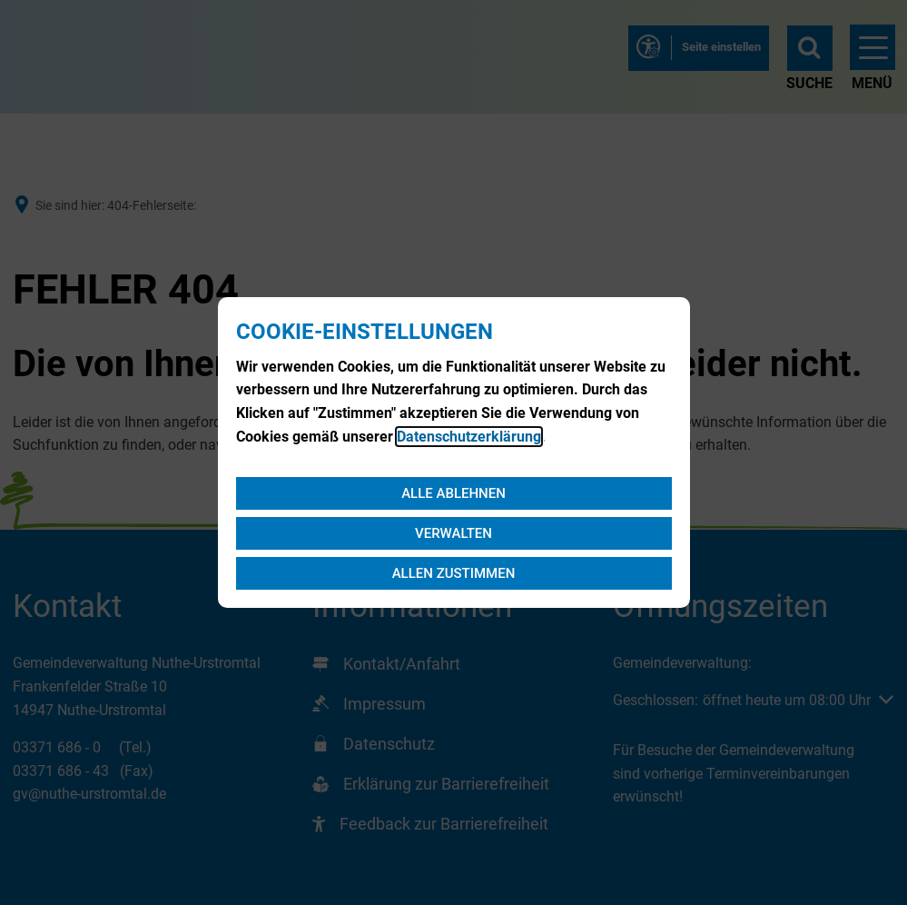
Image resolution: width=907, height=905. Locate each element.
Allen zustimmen (454, 573)
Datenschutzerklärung (469, 436)
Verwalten (453, 533)
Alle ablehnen (453, 493)
